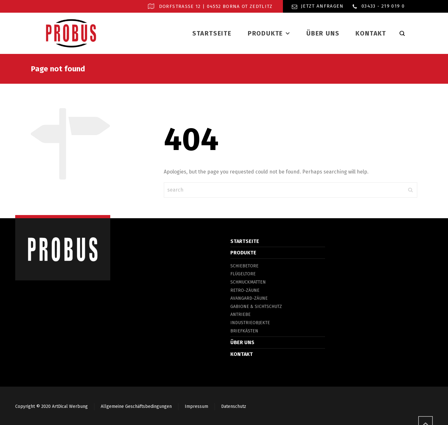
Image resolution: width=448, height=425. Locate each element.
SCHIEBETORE (244, 266)
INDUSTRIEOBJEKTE (250, 322)
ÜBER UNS (242, 342)
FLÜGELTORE (243, 274)
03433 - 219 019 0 (383, 6)
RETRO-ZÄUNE (244, 290)
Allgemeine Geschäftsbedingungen (136, 406)
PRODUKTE (243, 253)
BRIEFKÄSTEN (244, 331)
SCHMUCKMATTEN (248, 282)
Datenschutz (233, 406)
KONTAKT (241, 354)
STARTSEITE (244, 241)
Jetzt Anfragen (322, 6)
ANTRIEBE (240, 314)
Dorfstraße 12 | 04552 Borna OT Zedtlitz (216, 6)
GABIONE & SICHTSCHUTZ (256, 306)
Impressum (196, 406)
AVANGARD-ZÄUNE (249, 298)
